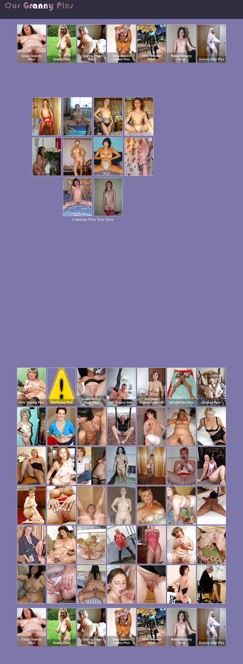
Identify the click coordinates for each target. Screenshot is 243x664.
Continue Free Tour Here (93, 219)
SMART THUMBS (128, 648)
